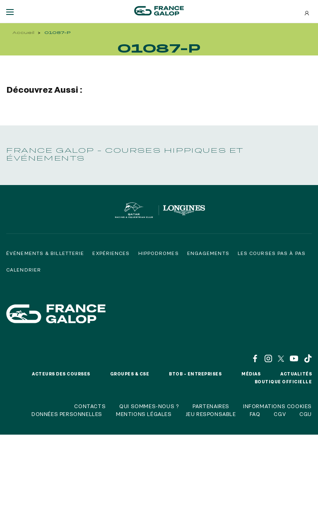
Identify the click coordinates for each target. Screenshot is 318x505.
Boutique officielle (283, 381)
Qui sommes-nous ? (149, 406)
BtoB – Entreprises (195, 373)
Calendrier (23, 269)
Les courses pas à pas (272, 253)
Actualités (296, 373)
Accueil (23, 32)
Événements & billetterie (45, 253)
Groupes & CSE (129, 373)
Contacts (90, 406)
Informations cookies (277, 406)
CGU (305, 414)
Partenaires (211, 406)
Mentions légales (144, 414)
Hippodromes (158, 253)
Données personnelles (66, 414)
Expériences (111, 253)
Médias (250, 373)
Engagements (208, 253)
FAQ (255, 414)
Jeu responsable (211, 414)
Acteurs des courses (61, 373)
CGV (280, 414)
